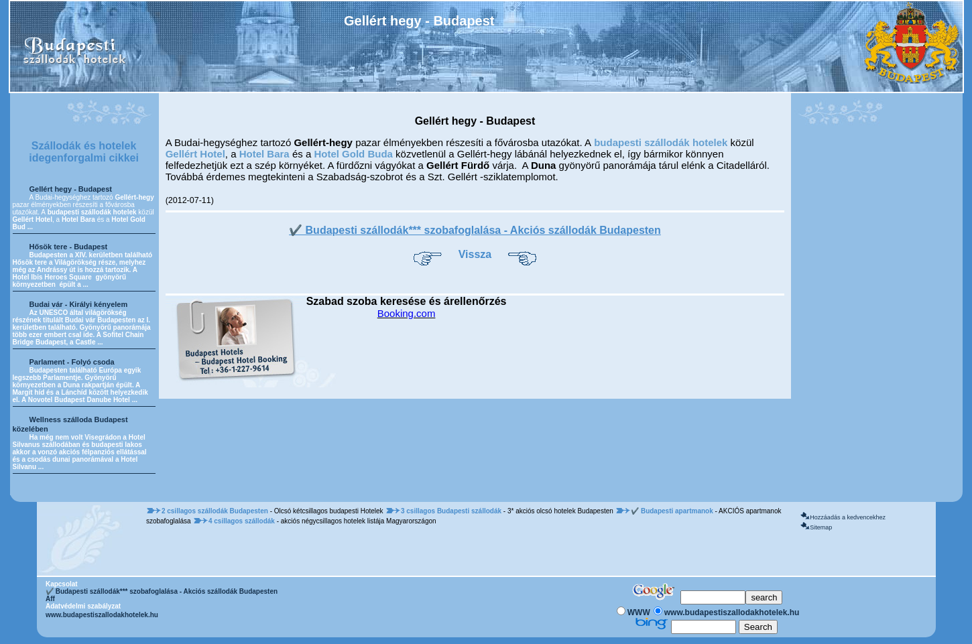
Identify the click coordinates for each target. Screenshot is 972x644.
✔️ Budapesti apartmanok (673, 511)
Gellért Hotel (195, 153)
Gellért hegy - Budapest (70, 189)
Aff (50, 598)
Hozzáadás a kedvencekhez (848, 517)
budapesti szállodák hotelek (660, 142)
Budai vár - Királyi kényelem (78, 304)
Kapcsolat (62, 584)
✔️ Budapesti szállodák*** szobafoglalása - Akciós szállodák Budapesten (475, 230)
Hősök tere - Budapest (68, 247)
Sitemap (821, 527)
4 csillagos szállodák (242, 521)
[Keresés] (712, 597)
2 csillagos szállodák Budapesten (216, 511)
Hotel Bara (264, 153)
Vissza (475, 254)
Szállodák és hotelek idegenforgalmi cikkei (84, 152)
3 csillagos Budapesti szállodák (452, 511)
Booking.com (406, 313)
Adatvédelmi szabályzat (83, 606)
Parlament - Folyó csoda (72, 362)
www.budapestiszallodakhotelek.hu (102, 615)
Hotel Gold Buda (353, 153)
